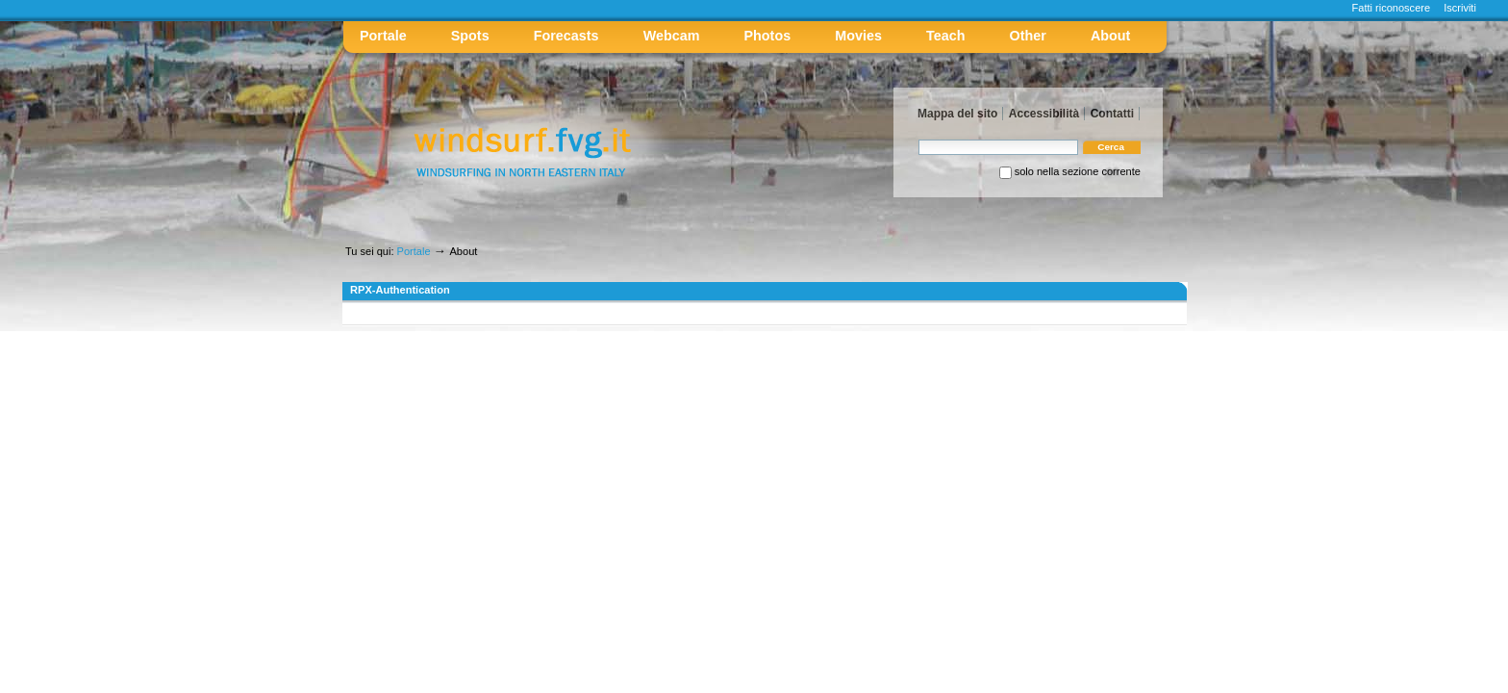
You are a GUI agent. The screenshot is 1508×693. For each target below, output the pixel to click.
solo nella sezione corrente (1078, 171)
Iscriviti (1460, 7)
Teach (945, 35)
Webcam (671, 35)
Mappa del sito (957, 113)
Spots (470, 35)
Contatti (1112, 113)
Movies (858, 35)
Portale (383, 35)
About (1110, 35)
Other (1028, 35)
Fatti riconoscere (1391, 7)
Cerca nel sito (917, 139)
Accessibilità (1044, 113)
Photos (768, 35)
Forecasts (566, 35)
